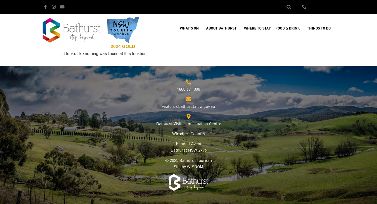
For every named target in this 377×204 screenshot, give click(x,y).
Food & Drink (289, 28)
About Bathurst (222, 28)
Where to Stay (257, 28)
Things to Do (320, 28)
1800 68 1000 (188, 90)
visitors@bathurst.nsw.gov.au (188, 107)
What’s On (190, 28)
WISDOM (195, 167)
